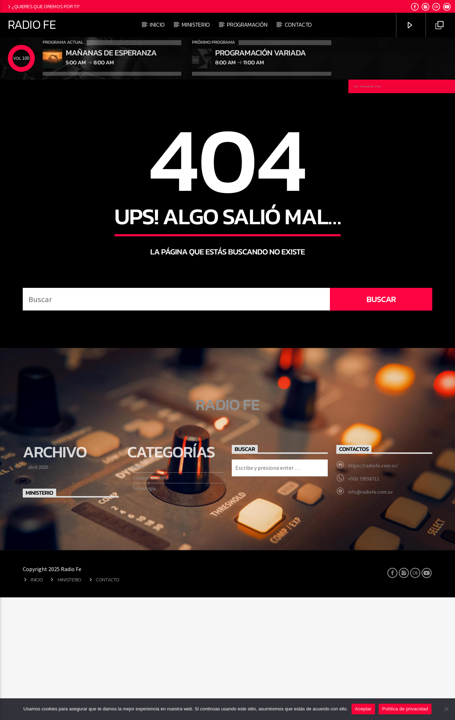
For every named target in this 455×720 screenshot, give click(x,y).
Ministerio (196, 24)
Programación (247, 24)
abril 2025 (38, 592)
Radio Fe (32, 24)
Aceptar (363, 708)
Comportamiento (151, 603)
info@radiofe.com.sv (370, 617)
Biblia (138, 592)
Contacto (298, 24)
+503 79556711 (363, 604)
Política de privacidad (405, 708)
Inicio (157, 24)
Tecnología (144, 614)
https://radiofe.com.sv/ (373, 591)
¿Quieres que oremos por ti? (43, 6)
